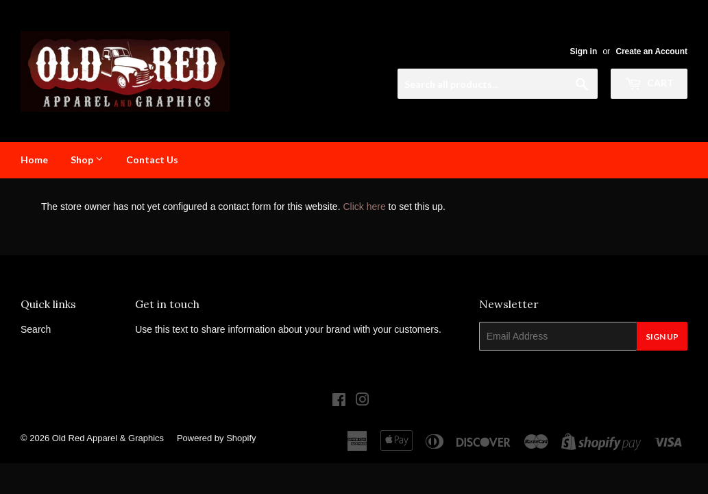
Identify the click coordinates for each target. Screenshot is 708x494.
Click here (364, 206)
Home (34, 159)
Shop (87, 159)
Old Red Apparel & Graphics (108, 438)
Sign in (584, 51)
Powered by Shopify (216, 438)
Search (36, 329)
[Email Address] (558, 336)
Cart (649, 83)
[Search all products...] (498, 84)
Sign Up (662, 336)
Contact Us (152, 159)
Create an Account (651, 51)
